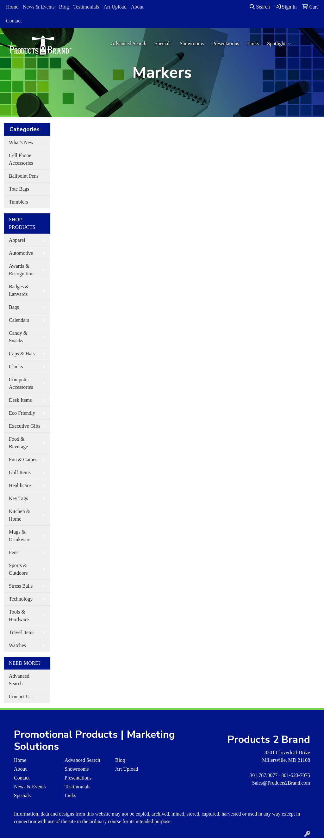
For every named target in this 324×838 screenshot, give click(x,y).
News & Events (38, 6)
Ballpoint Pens (24, 176)
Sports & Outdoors (18, 569)
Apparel (17, 240)
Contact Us (20, 696)
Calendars (19, 320)
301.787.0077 (263, 775)
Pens (13, 552)
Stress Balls (21, 586)
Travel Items (21, 632)
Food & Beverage (18, 442)
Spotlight (279, 43)
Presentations (225, 43)
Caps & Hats (22, 353)
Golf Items (20, 472)
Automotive (21, 253)
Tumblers (18, 202)
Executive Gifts (24, 426)
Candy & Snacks (18, 336)
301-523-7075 (295, 775)
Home (12, 6)
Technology (21, 599)
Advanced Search (128, 43)
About (137, 6)
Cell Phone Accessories (21, 159)
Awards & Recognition (21, 269)
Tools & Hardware (19, 615)
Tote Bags (19, 189)
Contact (14, 20)
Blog (64, 6)
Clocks (16, 366)
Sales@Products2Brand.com (281, 783)
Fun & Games (23, 459)
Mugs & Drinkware (19, 535)
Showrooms (192, 43)
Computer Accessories (21, 383)
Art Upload (114, 6)
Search (260, 6)
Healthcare (20, 485)
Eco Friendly (22, 413)
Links (253, 43)
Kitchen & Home (19, 515)
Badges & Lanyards (19, 290)
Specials (163, 43)
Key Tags (18, 498)
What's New (21, 142)
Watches (17, 645)
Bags (14, 307)
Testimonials (86, 6)
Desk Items (20, 400)
